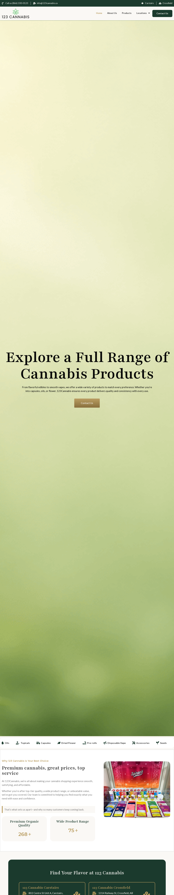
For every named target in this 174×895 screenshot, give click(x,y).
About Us (112, 13)
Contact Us (162, 13)
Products (126, 13)
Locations (143, 13)
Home (99, 13)
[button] (143, 13)
